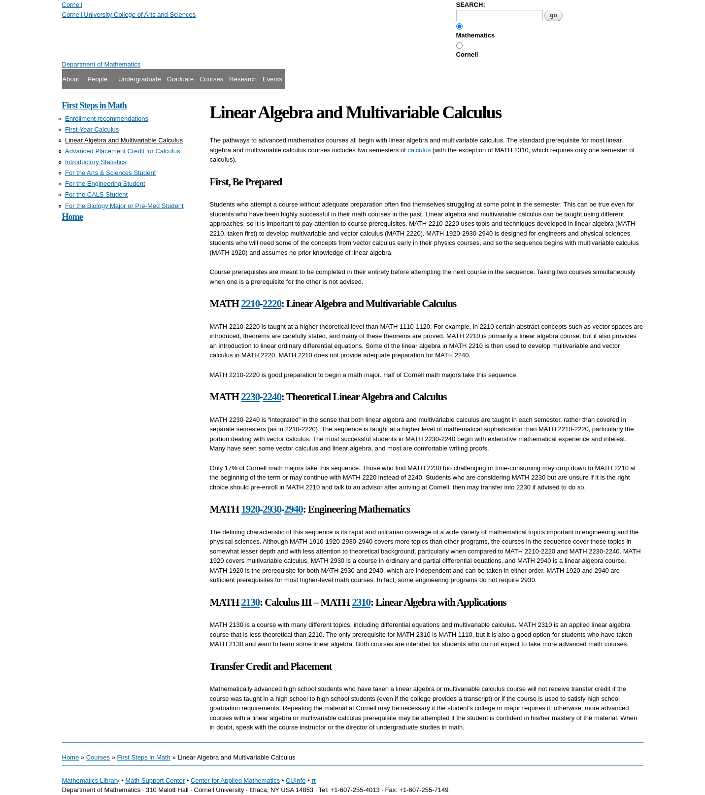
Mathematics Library (91, 780)
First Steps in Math (94, 105)
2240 (272, 397)
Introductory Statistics (95, 162)
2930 (272, 509)
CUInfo (295, 780)
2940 (293, 509)
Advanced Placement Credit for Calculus (122, 151)
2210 (250, 304)
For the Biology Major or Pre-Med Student (124, 205)
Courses (211, 79)
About (71, 79)
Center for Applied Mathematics (235, 780)
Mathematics (475, 35)
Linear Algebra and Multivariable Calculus (124, 140)
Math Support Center (155, 780)
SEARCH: (470, 4)
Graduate (180, 79)
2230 (250, 397)
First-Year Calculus (92, 129)
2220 (272, 304)
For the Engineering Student (105, 183)
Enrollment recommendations (106, 118)
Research (243, 79)
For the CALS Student (96, 194)
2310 (361, 602)
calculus (419, 150)
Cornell (467, 54)
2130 (250, 602)
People (97, 79)
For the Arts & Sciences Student (110, 172)
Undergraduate (139, 79)
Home (72, 217)
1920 (250, 509)
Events (272, 79)
